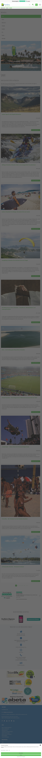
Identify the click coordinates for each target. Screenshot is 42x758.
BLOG (7, 8)
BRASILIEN (3, 8)
